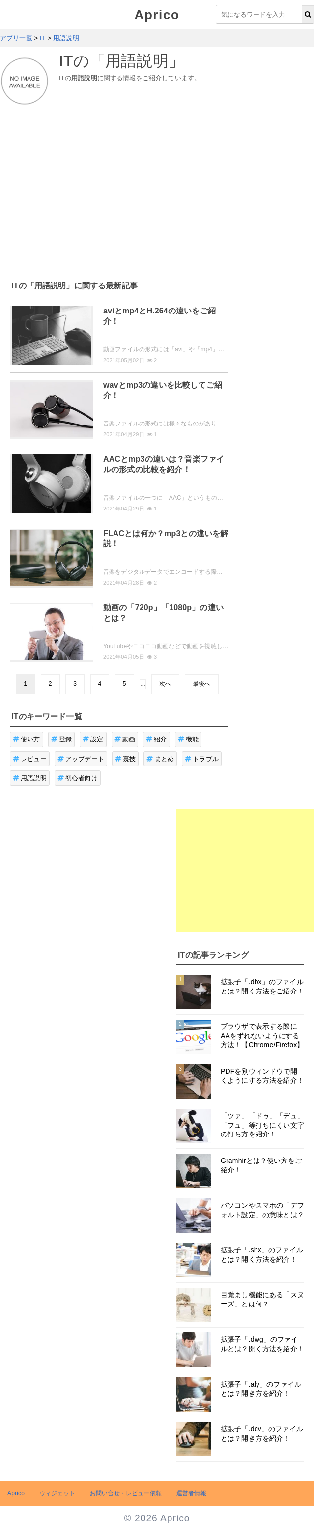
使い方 (26, 739)
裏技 (125, 759)
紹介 (156, 739)
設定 (93, 739)
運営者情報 (191, 1493)
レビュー (30, 759)
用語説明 (30, 778)
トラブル (202, 759)
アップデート (80, 759)
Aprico (157, 14)
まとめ (160, 759)
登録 (61, 739)
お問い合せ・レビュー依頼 (126, 1493)
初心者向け (77, 778)
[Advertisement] (157, 187)
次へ (165, 683)
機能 (188, 739)
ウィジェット (57, 1493)
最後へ (201, 683)
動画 (125, 739)
